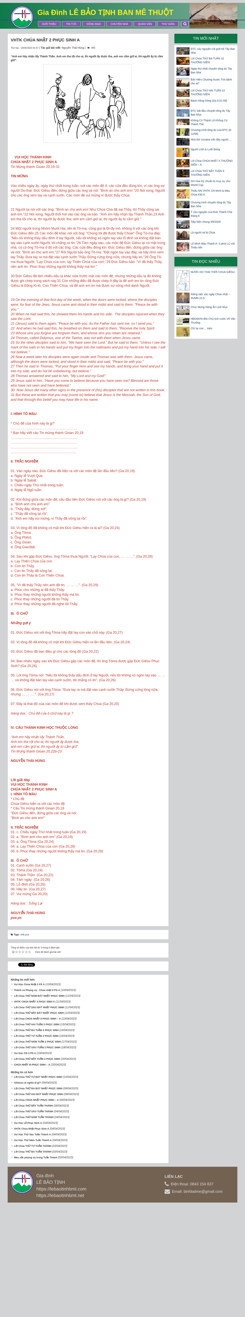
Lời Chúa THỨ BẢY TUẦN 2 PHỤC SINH (37, 1171)
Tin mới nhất (206, 38)
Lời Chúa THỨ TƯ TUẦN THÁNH (32, 1258)
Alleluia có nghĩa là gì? (27, 1195)
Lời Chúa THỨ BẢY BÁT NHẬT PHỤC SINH (39, 1125)
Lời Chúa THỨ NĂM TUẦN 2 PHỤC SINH (37, 1154)
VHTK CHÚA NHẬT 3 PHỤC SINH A (34, 1113)
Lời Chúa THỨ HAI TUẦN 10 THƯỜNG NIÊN (208, 92)
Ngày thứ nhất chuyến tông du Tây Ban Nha (211, 70)
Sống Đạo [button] (94, 23)
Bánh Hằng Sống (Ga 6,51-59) (209, 100)
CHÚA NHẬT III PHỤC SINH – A (32, 1177)
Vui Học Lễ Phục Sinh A (28, 1235)
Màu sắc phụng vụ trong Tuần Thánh (35, 1269)
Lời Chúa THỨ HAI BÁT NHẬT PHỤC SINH (38, 1206)
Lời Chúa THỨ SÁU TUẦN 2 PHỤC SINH (37, 1159)
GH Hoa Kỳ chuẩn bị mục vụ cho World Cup (210, 183)
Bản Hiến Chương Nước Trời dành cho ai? (211, 81)
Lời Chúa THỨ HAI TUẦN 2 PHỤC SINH (37, 1136)
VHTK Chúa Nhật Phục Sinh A (31, 1241)
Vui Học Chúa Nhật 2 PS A (29, 1096)
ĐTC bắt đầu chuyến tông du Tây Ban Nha (210, 112)
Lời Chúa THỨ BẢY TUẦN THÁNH (33, 1218)
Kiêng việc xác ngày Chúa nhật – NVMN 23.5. (210, 296)
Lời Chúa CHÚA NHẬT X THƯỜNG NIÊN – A (212, 162)
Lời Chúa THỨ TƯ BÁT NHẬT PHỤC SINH (38, 1189)
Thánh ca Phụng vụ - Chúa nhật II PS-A (37, 1102)
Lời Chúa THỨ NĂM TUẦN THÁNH (34, 1229)
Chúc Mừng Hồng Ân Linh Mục (209, 307)
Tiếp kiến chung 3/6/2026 (206, 221)
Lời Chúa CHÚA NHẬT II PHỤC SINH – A (37, 1131)
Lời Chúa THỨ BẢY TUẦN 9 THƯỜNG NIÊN (207, 172)
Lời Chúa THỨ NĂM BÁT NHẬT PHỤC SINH (39, 1108)
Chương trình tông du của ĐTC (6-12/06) (211, 131)
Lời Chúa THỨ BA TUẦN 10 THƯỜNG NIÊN (207, 60)
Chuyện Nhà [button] (119, 23)
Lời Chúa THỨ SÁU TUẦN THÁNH (33, 1223)
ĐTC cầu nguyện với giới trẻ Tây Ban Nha (213, 50)
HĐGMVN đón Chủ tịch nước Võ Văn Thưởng (213, 320)
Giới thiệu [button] (49, 23)
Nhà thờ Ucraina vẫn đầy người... (210, 139)
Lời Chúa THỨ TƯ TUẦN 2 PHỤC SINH (36, 1148)
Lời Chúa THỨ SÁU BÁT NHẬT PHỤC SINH (39, 1119)
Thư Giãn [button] (168, 23)
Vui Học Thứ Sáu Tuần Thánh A (32, 1246)
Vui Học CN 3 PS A (25, 1165)
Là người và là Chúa (203, 232)
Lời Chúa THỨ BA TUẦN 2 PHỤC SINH (36, 1142)
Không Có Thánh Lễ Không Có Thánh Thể (209, 122)
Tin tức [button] (71, 23)
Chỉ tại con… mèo (201, 328)
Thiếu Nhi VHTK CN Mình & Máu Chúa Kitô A (210, 192)
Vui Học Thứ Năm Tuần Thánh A (33, 1252)
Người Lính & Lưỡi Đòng (205, 149)
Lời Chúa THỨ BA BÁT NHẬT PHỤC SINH (38, 1200)
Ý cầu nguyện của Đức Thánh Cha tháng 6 (211, 213)
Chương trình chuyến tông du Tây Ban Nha (211, 204)
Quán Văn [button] (145, 23)
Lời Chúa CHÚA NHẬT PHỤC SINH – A (36, 1212)
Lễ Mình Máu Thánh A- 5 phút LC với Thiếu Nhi (213, 245)
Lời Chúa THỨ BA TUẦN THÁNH (32, 1264)
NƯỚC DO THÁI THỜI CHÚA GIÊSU (213, 272)
